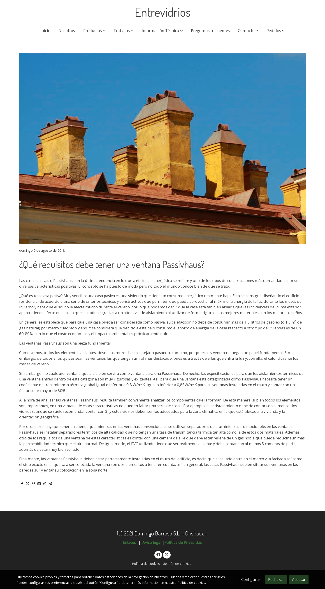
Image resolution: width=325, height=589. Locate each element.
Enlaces (130, 542)
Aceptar (299, 579)
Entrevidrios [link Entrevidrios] (162, 12)
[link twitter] (167, 554)
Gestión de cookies (177, 563)
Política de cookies (146, 563)
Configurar (250, 579)
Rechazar (276, 579)
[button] (94, 31)
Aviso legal (151, 542)
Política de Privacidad (183, 542)
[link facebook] (158, 554)
